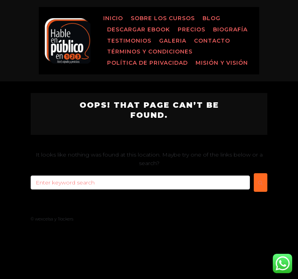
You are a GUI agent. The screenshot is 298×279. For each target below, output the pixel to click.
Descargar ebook (138, 29)
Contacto (212, 40)
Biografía (230, 29)
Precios (191, 29)
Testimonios (129, 40)
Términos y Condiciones (149, 51)
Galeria (172, 40)
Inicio (113, 18)
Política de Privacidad (147, 62)
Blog (211, 18)
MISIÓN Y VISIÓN (222, 62)
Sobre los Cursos (163, 18)
